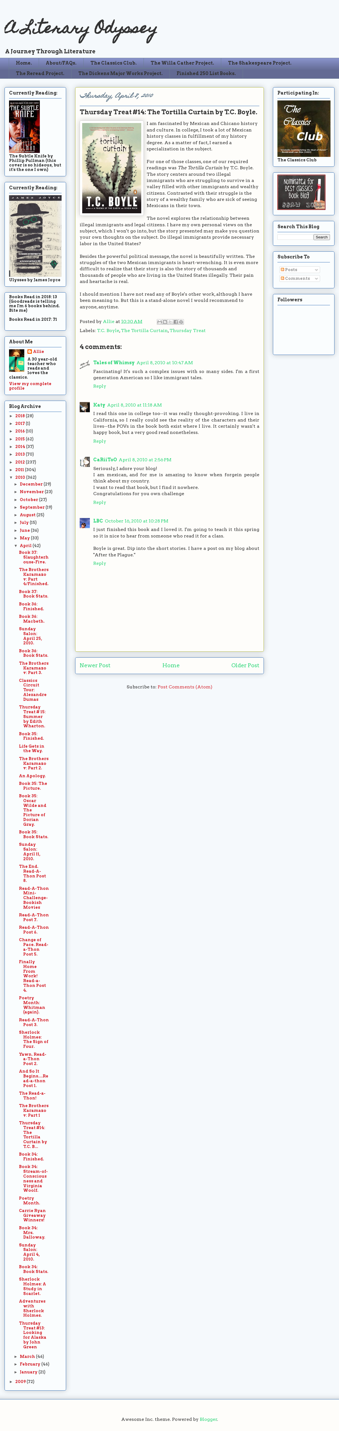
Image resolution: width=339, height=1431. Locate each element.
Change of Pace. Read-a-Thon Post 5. (33, 947)
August (28, 515)
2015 (20, 439)
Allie (109, 321)
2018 (20, 416)
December (32, 484)
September (32, 507)
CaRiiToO (105, 459)
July (25, 522)
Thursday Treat (187, 330)
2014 (20, 446)
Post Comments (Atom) (185, 687)
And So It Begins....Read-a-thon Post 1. (33, 1078)
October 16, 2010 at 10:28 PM (136, 521)
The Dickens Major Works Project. (120, 73)
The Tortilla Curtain (144, 330)
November (32, 492)
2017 (20, 423)
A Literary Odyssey (81, 30)
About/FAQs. (61, 63)
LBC (98, 521)
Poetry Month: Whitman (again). (32, 1005)
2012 (20, 462)
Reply (99, 386)
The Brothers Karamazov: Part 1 (34, 1110)
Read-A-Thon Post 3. (34, 1022)
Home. (24, 63)
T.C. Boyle (108, 330)
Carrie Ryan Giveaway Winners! (32, 1215)
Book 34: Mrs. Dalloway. (32, 1233)
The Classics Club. (113, 63)
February (30, 1364)
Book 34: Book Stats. (33, 1269)
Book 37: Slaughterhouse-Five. (34, 557)
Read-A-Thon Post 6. (34, 929)
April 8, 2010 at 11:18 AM (134, 405)
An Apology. (32, 776)
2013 (20, 454)
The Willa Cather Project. (182, 63)
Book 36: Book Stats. (33, 653)
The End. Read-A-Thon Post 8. (32, 873)
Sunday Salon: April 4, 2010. (29, 1252)
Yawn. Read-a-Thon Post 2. (32, 1059)
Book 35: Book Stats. (33, 834)
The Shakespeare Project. (260, 63)
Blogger (208, 1419)
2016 (20, 431)
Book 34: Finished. (31, 1156)
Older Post (245, 665)
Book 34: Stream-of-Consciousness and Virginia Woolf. (33, 1178)
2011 (20, 470)
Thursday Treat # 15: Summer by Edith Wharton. (32, 716)
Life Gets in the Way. (31, 748)
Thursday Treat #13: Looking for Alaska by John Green (32, 1335)
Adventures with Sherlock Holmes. (32, 1308)
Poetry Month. (29, 1200)
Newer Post (95, 665)
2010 (20, 477)
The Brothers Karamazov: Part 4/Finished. (34, 576)
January (29, 1372)
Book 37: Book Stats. (33, 594)
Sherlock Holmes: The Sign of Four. (33, 1039)
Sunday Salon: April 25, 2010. (30, 636)
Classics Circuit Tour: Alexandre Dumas (33, 690)
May (25, 538)
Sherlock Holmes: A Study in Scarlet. (32, 1286)
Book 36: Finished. (31, 606)
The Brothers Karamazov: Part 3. (34, 668)
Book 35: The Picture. (33, 786)
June (25, 530)
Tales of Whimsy (114, 362)
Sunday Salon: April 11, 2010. (29, 851)
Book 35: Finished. (31, 736)
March (28, 1356)
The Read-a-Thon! (32, 1095)
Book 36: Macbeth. (32, 619)
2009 (21, 1381)
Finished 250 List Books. (206, 73)
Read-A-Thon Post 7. (34, 917)
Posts (289, 269)
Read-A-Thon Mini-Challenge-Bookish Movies (34, 898)
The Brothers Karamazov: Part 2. (34, 763)
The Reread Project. (40, 73)
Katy (99, 405)
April (26, 545)
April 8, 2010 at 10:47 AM (164, 362)
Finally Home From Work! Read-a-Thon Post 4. (32, 976)
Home (171, 665)
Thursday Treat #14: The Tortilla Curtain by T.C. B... (33, 1135)
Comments (295, 278)
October (29, 499)
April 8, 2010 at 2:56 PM (145, 459)
